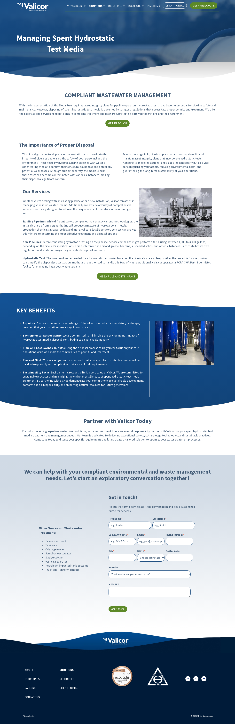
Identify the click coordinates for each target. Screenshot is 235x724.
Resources (67, 679)
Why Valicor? (75, 5)
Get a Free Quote (204, 5)
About (29, 670)
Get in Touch (117, 123)
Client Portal (175, 5)
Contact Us (32, 697)
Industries (115, 5)
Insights (152, 5)
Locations (134, 5)
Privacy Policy (29, 716)
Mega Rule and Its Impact (117, 276)
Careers (30, 688)
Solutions (95, 5)
